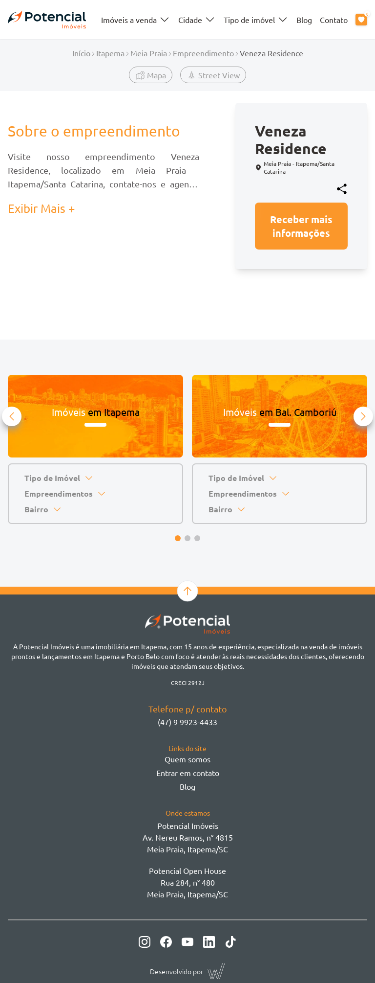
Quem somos (187, 759)
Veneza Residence (271, 53)
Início (81, 53)
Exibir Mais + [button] (41, 208)
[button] (11, 416)
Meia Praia (148, 53)
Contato (334, 19)
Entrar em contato (187, 772)
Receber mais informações (301, 226)
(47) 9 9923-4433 (187, 722)
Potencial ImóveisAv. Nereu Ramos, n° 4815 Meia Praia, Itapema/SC (188, 837)
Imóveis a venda (135, 19)
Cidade (197, 19)
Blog (304, 19)
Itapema (110, 53)
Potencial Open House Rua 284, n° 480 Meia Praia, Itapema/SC (187, 882)
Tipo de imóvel (256, 19)
